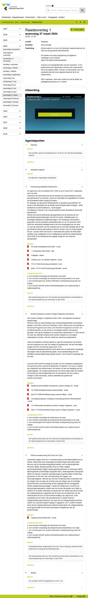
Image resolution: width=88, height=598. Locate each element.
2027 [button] (5, 29)
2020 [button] (5, 128)
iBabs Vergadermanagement (60, 596)
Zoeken (48, 6)
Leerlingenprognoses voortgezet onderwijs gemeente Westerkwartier (54, 400)
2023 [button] (5, 111)
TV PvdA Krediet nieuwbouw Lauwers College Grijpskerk (52, 405)
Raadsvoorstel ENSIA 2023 (42, 518)
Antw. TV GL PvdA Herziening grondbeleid (47, 268)
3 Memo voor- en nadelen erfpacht (45, 260)
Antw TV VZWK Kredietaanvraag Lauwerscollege (50, 394)
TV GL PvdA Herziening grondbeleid (45, 264)
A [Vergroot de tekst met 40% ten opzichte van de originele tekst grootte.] (84, 22)
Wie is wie (41, 17)
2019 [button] (5, 134)
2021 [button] (5, 122)
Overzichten (30, 17)
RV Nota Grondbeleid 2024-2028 (44, 247)
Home (17, 22)
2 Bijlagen (35, 255)
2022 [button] (5, 117)
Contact (61, 17)
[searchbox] (62, 10)
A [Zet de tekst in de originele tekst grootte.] (76, 22)
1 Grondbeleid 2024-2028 (41, 251)
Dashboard (6, 17)
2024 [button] (5, 46)
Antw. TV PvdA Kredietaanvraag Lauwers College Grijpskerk (54, 410)
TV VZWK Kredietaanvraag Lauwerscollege (48, 390)
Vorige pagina (77, 29)
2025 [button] (5, 40)
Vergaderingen (18, 17)
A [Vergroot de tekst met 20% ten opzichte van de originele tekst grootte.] (80, 22)
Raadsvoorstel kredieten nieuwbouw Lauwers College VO (53, 386)
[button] (82, 10)
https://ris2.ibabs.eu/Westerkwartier (53, 60)
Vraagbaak (52, 17)
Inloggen (80, 596)
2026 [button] (5, 35)
